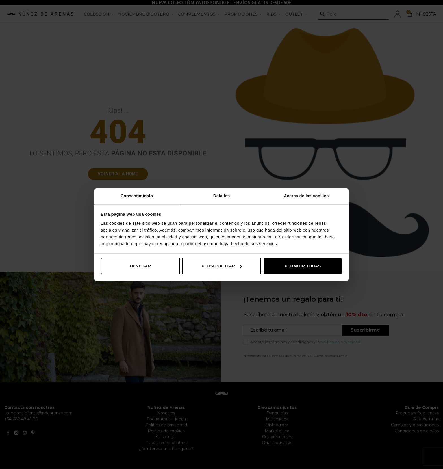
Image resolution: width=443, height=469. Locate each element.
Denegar (140, 265)
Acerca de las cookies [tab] (306, 195)
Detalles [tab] (221, 195)
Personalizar (222, 265)
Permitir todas (303, 265)
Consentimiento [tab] (137, 195)
